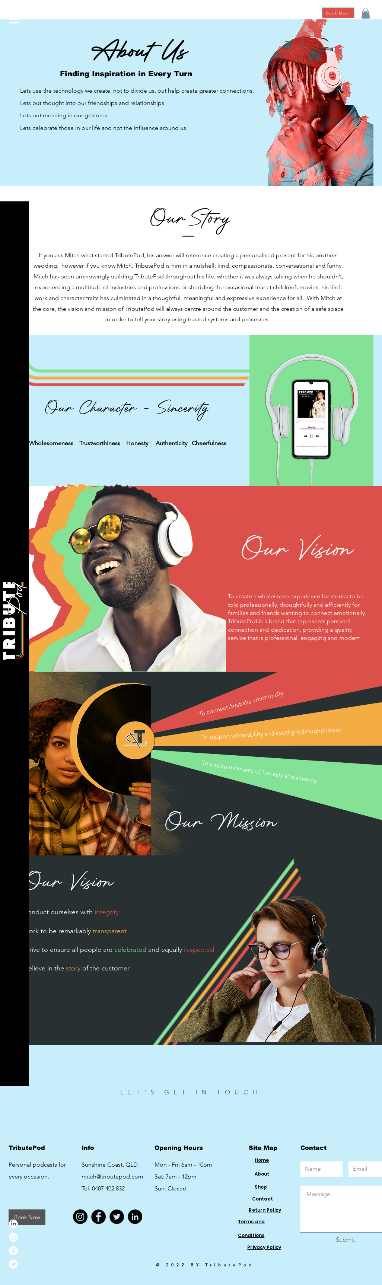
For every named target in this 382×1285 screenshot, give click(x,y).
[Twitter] (13, 1264)
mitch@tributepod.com (112, 1176)
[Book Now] (338, 12)
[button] (14, 19)
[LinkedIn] (13, 1223)
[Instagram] (13, 1237)
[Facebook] (13, 1250)
